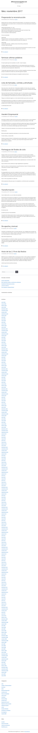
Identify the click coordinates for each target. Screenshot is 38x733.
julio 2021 (3, 397)
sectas (2, 707)
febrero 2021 (4, 405)
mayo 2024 (3, 340)
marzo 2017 (3, 482)
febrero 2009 (4, 632)
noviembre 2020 (4, 410)
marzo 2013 (3, 562)
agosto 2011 (3, 593)
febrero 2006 (4, 665)
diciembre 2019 (4, 428)
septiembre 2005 (4, 670)
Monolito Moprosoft (5, 690)
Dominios (3, 687)
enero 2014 (3, 545)
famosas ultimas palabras (11, 57)
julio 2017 (3, 475)
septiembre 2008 (4, 640)
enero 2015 (3, 525)
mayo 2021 (3, 400)
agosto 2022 (3, 375)
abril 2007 (3, 662)
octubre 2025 (4, 312)
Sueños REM (3, 713)
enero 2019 (3, 445)
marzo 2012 (3, 582)
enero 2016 (3, 505)
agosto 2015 (3, 513)
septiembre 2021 (4, 393)
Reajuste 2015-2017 (5, 702)
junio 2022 (3, 378)
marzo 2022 (3, 383)
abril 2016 (3, 500)
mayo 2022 (3, 380)
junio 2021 (3, 398)
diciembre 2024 (4, 328)
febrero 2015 (4, 523)
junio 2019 (3, 437)
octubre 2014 (4, 530)
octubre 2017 (4, 470)
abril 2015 (3, 520)
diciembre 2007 (4, 653)
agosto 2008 (3, 642)
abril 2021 (3, 402)
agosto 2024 (3, 335)
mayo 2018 (3, 458)
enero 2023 (3, 367)
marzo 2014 (3, 542)
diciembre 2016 (4, 487)
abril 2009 (3, 628)
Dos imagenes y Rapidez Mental (7, 287)
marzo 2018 (3, 462)
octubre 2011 (4, 590)
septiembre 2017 (4, 472)
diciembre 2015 (4, 507)
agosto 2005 (3, 672)
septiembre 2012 (4, 572)
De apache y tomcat (9, 226)
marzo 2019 (3, 442)
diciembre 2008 (4, 635)
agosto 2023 (3, 355)
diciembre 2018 (4, 447)
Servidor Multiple (4, 708)
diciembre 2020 (4, 408)
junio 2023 (3, 358)
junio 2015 (3, 517)
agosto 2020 (3, 415)
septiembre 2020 (4, 413)
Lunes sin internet (5, 285)
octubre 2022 (4, 372)
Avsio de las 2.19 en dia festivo (13, 251)
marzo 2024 (3, 343)
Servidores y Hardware (5, 710)
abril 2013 (3, 560)
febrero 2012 (4, 583)
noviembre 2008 (4, 637)
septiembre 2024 (4, 333)
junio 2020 (3, 418)
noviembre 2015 (4, 508)
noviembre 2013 (4, 548)
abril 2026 (3, 302)
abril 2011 (3, 600)
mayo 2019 (3, 438)
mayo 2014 (3, 538)
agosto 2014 (3, 533)
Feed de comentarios (5, 725)
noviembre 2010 (4, 608)
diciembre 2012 (4, 567)
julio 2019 (3, 435)
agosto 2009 (3, 623)
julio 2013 (3, 555)
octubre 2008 (4, 638)
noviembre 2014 (4, 528)
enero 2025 (3, 327)
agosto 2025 (3, 315)
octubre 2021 (4, 392)
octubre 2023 (4, 352)
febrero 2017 (4, 483)
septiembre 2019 (4, 432)
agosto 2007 (3, 660)
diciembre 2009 (4, 618)
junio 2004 (3, 674)
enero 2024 (3, 347)
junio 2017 (3, 477)
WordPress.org (4, 726)
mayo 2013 (3, 558)
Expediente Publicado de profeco (7, 283)
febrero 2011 (4, 603)
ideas (2, 688)
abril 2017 (3, 480)
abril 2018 (3, 460)
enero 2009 (3, 633)
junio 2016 (3, 497)
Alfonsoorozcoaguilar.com (19, 2)
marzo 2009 (3, 630)
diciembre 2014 (4, 527)
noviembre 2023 (4, 350)
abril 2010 (3, 613)
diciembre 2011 (4, 587)
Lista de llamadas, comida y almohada (16, 83)
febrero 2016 (4, 503)
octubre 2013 (4, 550)
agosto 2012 (3, 573)
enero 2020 (3, 427)
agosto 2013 (3, 553)
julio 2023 (3, 357)
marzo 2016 (3, 502)
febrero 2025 (4, 325)
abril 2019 (3, 440)
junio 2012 (3, 577)
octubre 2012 (4, 570)
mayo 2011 (3, 598)
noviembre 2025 (4, 310)
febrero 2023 (4, 365)
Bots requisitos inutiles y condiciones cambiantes (11, 282)
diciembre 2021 (4, 388)
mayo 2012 (3, 578)
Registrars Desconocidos (6, 703)
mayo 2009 (3, 627)
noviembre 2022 (4, 370)
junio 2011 (3, 597)
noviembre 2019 (4, 430)
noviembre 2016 (4, 488)
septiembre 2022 (4, 373)
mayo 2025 (3, 320)
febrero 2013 (4, 563)
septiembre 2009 (4, 622)
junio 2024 (3, 338)
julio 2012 (3, 575)
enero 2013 (3, 565)
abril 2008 (3, 648)
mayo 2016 (3, 498)
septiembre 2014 (4, 532)
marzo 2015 (3, 522)
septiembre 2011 (4, 592)
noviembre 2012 (4, 568)
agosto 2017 (3, 473)
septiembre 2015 (4, 512)
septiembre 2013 (4, 552)
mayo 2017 (3, 478)
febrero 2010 (4, 617)
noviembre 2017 (4, 468)
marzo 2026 (3, 303)
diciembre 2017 (4, 467)
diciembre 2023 (4, 348)
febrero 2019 (4, 443)
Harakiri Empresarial (9, 114)
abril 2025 (3, 322)
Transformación (7, 190)
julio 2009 (3, 625)
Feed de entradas (4, 723)
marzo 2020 (3, 423)
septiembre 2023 (4, 353)
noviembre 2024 (4, 330)
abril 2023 (3, 362)
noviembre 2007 (4, 655)
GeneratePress (27, 731)
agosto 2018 (3, 453)
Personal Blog (4, 698)
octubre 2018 (4, 450)
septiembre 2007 (4, 658)
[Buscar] (16, 272)
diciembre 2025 (4, 308)
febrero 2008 (4, 650)
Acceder (3, 721)
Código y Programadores (6, 685)
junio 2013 (3, 557)
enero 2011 (3, 605)
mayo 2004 (3, 675)
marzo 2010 (3, 615)
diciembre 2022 (4, 368)
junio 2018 (3, 457)
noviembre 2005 (4, 669)
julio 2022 (3, 377)
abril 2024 (3, 342)
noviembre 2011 (4, 588)
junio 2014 (3, 537)
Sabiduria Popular (5, 705)
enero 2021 (3, 407)
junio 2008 (3, 645)
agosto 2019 (3, 433)
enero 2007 (3, 664)
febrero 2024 (4, 345)
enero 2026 (3, 307)
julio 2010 (3, 612)
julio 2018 (3, 455)
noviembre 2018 (4, 448)
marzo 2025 (3, 323)
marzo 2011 (3, 602)
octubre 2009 (4, 620)
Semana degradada (5, 280)
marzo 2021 (3, 403)
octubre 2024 (4, 332)
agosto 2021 (3, 395)
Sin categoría (5, 51)
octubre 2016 (4, 490)
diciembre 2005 (4, 667)
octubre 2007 (4, 657)
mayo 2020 (3, 420)
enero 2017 (3, 485)
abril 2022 (3, 382)
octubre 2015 (4, 510)
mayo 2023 (3, 360)
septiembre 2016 (4, 492)
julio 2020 (3, 417)
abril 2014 (3, 540)
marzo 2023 (3, 363)
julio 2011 (3, 595)
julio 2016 (3, 495)
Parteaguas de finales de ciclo (13, 149)
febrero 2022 (4, 385)
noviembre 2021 (4, 390)
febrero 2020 (4, 425)
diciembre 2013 (4, 547)
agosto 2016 (3, 493)
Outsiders (3, 697)
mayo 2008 (3, 647)
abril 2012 (3, 580)
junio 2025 (3, 318)
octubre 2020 (4, 412)
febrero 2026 (4, 305)
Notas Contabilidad (5, 693)
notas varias (3, 695)
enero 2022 (3, 387)
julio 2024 (3, 337)
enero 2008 (3, 652)
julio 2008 (3, 643)
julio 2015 (3, 515)
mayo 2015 (3, 518)
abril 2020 (3, 422)
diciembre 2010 (4, 607)
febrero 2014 (4, 543)
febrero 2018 (4, 463)
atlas (2, 683)
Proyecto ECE (4, 700)
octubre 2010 (4, 610)
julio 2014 (3, 535)
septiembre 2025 (4, 313)
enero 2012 (3, 585)
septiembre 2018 (4, 452)
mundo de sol (4, 692)
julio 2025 (3, 317)
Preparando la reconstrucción (13, 17)
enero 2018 (3, 465)
